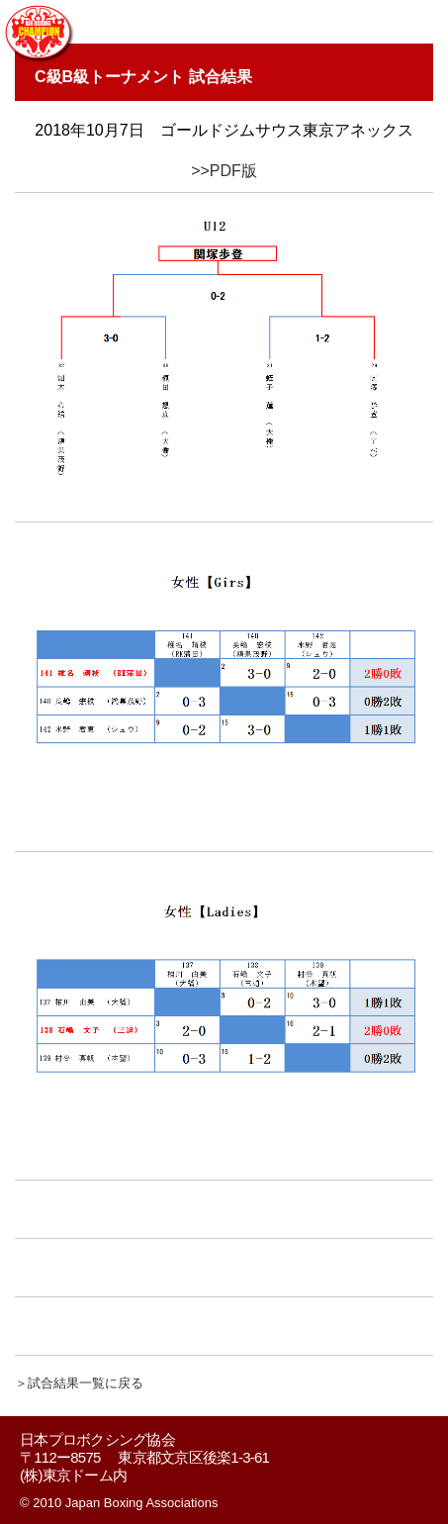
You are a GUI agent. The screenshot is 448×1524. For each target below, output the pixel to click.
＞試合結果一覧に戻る (79, 1383)
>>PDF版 (224, 170)
